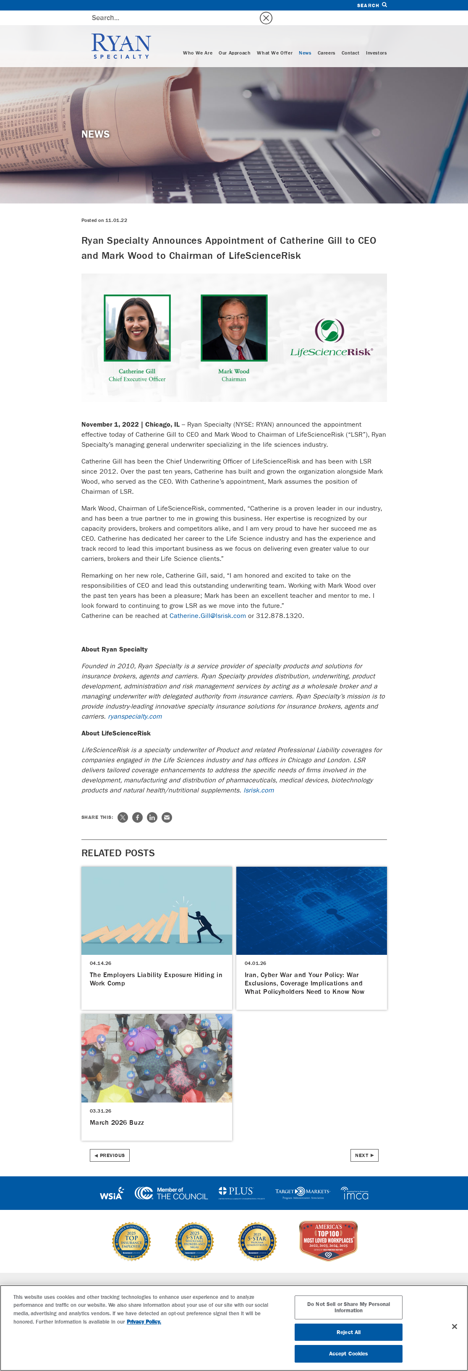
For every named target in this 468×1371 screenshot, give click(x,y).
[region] (234, 1328)
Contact (351, 38)
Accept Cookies (349, 1353)
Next (361, 1141)
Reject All (349, 1332)
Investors (376, 38)
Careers (326, 38)
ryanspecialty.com (135, 702)
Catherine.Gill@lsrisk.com (208, 601)
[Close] (454, 1326)
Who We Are (197, 38)
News (305, 38)
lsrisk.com (258, 775)
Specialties (147, 1273)
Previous (112, 1141)
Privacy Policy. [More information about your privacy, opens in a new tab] (144, 1322)
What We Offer (275, 38)
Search (372, 5)
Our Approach (235, 38)
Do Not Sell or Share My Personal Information (348, 1307)
